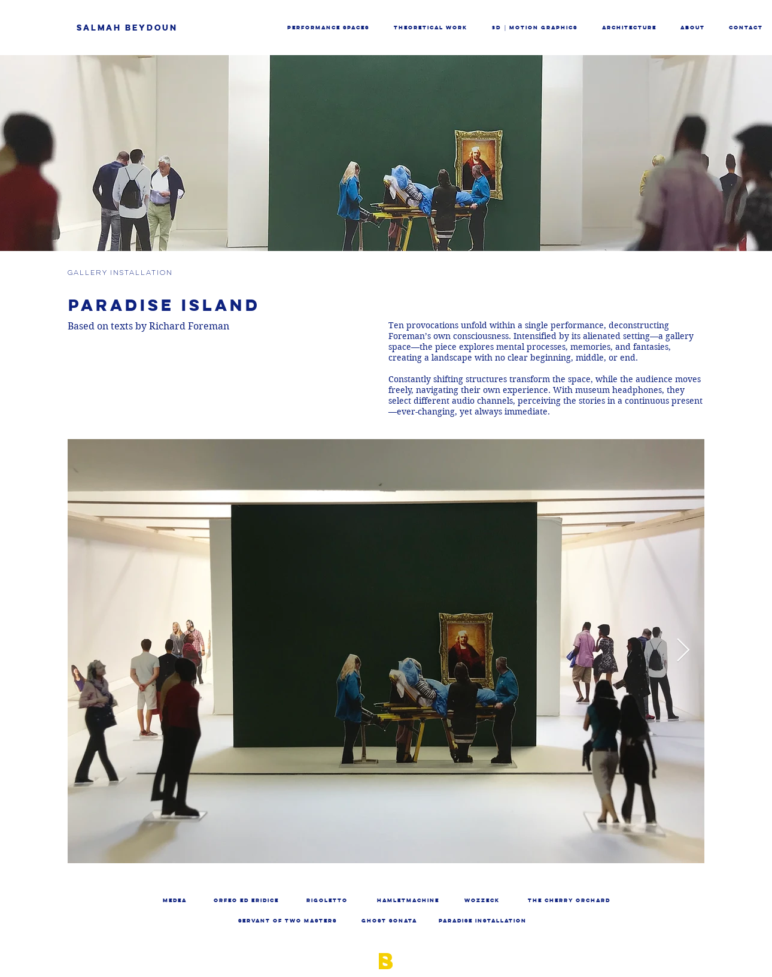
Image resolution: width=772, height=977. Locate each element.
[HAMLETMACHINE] (407, 901)
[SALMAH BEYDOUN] (154, 27)
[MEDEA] (174, 901)
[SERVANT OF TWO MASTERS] (288, 921)
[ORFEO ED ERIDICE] (246, 901)
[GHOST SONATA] (389, 921)
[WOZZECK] (481, 901)
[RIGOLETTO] (327, 901)
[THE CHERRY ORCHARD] (569, 901)
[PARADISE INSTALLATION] (482, 921)
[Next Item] (683, 650)
